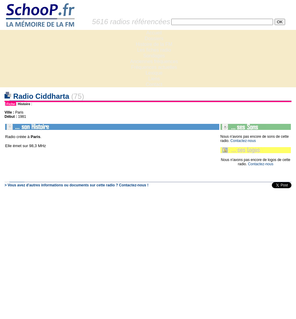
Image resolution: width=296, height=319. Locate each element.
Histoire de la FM (154, 44)
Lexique (154, 73)
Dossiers (154, 38)
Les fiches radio (154, 50)
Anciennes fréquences (154, 61)
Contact (154, 84)
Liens (154, 78)
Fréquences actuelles (154, 67)
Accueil (154, 32)
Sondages (154, 55)
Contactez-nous (243, 141)
